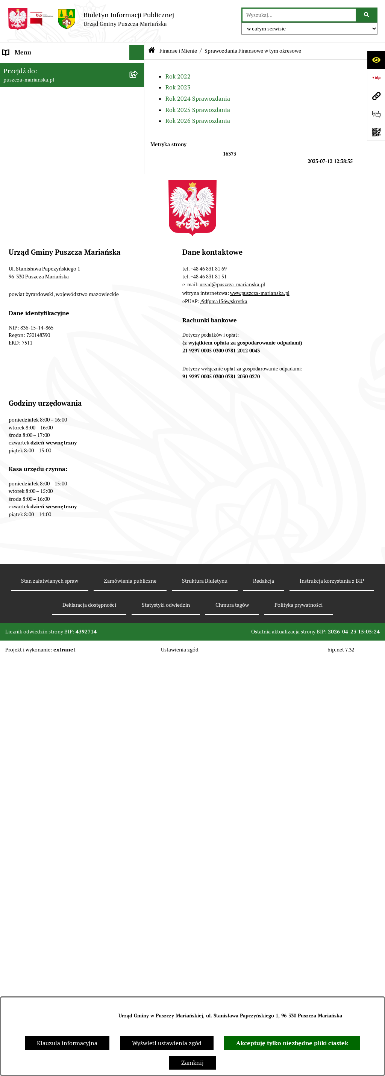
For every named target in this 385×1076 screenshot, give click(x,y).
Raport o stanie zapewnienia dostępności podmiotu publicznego (58, 614)
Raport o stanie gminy (32, 315)
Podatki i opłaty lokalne (35, 360)
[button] (138, 68)
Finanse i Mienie (25, 127)
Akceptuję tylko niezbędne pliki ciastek (292, 1043)
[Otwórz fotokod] (376, 132)
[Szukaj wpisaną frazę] (367, 15)
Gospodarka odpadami (33, 406)
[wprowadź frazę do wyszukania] (299, 15)
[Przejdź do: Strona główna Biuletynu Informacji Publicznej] (151, 50)
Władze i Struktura (28, 112)
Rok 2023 (178, 87)
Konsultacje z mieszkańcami (41, 330)
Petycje (13, 511)
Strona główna (22, 67)
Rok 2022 (178, 76)
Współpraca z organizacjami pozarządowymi (62, 345)
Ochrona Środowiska (30, 390)
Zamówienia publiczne (33, 421)
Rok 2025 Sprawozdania (197, 110)
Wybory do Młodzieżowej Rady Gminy (54, 451)
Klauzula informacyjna (67, 1043)
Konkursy (15, 436)
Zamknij (192, 1063)
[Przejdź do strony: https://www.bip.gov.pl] (376, 78)
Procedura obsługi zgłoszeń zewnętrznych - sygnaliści (61, 590)
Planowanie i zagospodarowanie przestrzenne (65, 375)
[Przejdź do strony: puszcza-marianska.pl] (376, 96)
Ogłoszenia (18, 97)
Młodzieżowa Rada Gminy (38, 466)
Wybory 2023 (20, 541)
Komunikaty (19, 634)
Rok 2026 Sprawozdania (197, 121)
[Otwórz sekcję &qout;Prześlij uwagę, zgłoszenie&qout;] (376, 114)
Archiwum (16, 649)
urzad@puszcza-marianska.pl (125, 1023)
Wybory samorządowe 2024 (40, 556)
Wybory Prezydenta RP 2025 (41, 526)
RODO (11, 664)
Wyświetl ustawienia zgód (167, 1043)
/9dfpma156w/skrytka (223, 827)
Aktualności (19, 82)
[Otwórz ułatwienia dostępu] (376, 60)
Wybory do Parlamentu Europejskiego (53, 571)
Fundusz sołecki (24, 496)
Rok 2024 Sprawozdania (197, 99)
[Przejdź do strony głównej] (91, 19)
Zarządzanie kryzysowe (34, 481)
